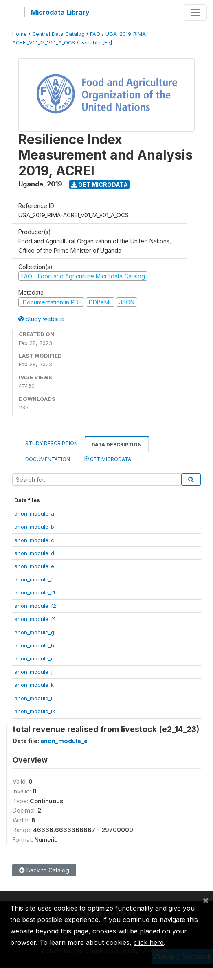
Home (19, 34)
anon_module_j (33, 672)
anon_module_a (34, 513)
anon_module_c (34, 540)
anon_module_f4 (35, 619)
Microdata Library (60, 12)
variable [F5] (96, 42)
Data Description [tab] (117, 444)
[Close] (205, 900)
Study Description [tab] (51, 443)
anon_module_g (34, 632)
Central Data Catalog (58, 34)
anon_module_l (33, 698)
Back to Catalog (44, 870)
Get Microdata (99, 184)
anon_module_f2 (35, 606)
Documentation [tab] (47, 459)
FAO (95, 34)
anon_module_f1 (34, 592)
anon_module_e (34, 566)
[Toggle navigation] (195, 12)
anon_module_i (33, 658)
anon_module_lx (34, 711)
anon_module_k (34, 685)
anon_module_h (34, 645)
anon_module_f (33, 579)
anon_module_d (34, 553)
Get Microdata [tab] (107, 458)
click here (149, 942)
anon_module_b (34, 526)
